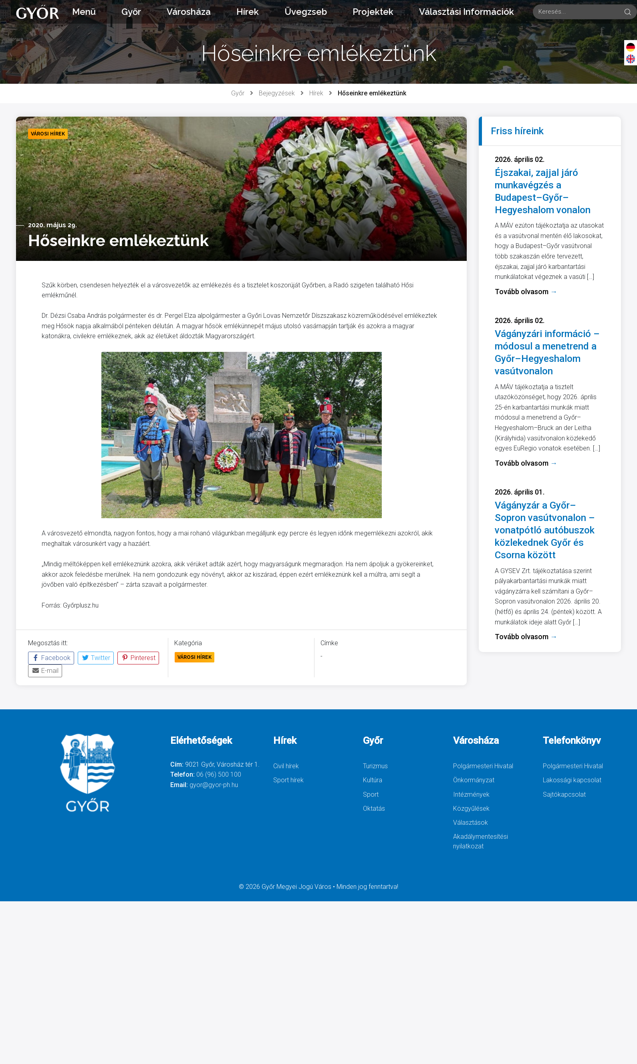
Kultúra (372, 780)
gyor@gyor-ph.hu (213, 785)
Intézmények (471, 794)
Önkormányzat (473, 780)
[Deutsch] (630, 47)
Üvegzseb (305, 11)
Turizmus (375, 766)
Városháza (189, 11)
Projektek (373, 11)
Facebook (51, 658)
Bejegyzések (277, 93)
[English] (630, 58)
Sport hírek (288, 780)
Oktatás (374, 808)
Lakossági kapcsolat (572, 780)
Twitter (95, 658)
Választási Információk (466, 11)
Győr (131, 11)
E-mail (45, 670)
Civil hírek (286, 766)
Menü (84, 11)
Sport (371, 794)
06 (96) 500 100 (218, 774)
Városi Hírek (194, 657)
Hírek (247, 11)
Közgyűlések (471, 808)
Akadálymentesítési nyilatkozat (480, 841)
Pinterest (138, 658)
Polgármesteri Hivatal (483, 766)
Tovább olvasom (526, 291)
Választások (470, 822)
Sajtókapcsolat (564, 794)
